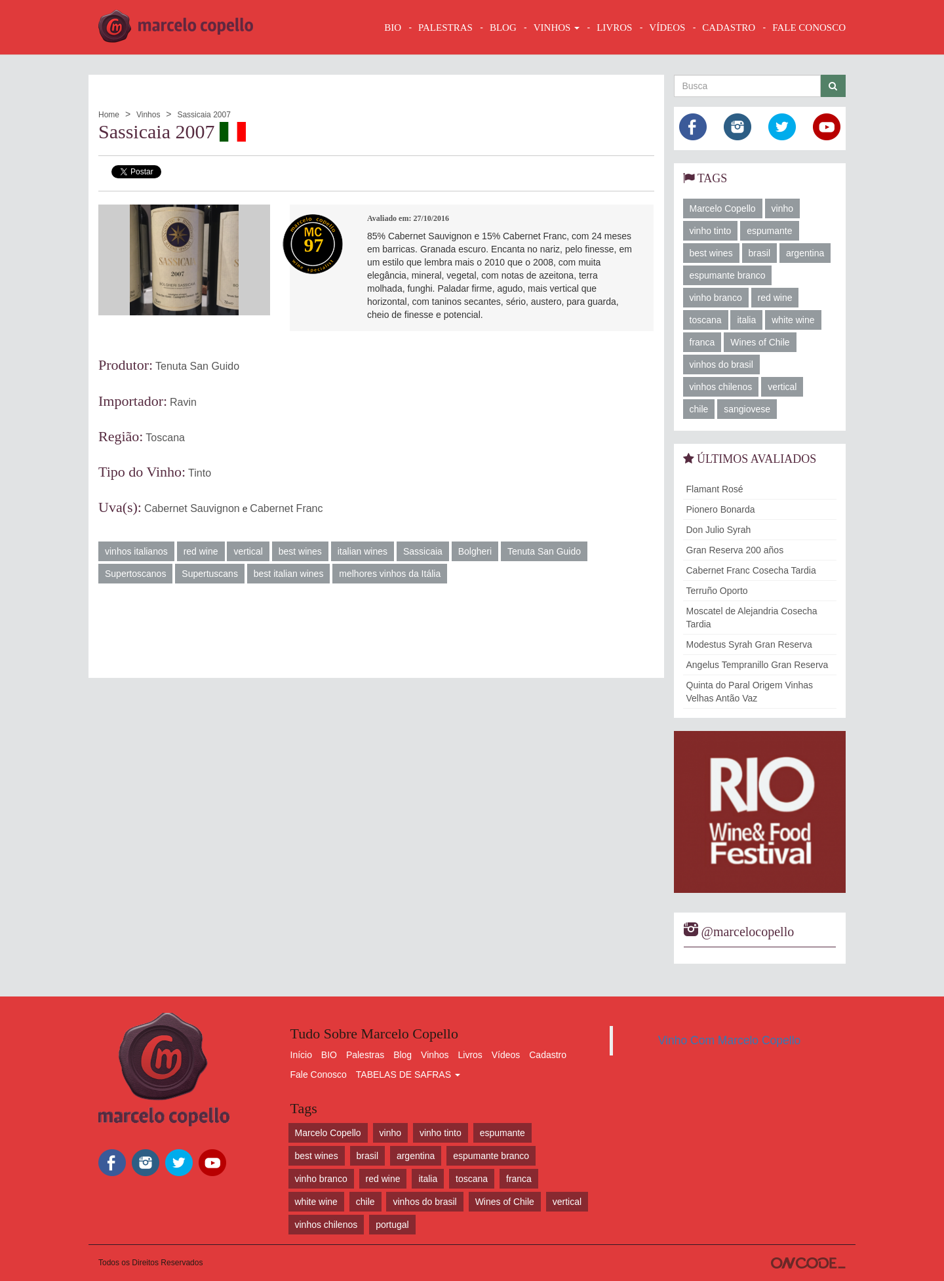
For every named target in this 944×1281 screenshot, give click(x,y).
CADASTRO (728, 27)
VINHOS (557, 27)
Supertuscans (210, 573)
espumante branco (728, 275)
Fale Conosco (318, 1074)
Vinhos (148, 114)
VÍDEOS (667, 27)
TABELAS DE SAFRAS (408, 1074)
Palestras (445, 27)
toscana (706, 320)
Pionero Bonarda (720, 509)
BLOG (503, 27)
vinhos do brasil (721, 364)
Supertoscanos (135, 573)
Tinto (199, 473)
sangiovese (747, 409)
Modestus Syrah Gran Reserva (749, 644)
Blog (402, 1055)
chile (699, 409)
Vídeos (506, 1055)
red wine (201, 551)
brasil (759, 253)
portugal (392, 1224)
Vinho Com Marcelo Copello (729, 1040)
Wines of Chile (759, 342)
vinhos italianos (136, 551)
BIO (392, 27)
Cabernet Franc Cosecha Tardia (751, 570)
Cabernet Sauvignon (192, 508)
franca (702, 342)
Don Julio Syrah (718, 529)
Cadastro (547, 1055)
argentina (805, 253)
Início (301, 1055)
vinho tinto (711, 231)
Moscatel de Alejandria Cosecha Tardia (751, 617)
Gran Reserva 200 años (735, 550)
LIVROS (614, 27)
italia (746, 320)
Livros (470, 1055)
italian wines (362, 551)
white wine (793, 320)
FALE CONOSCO (809, 27)
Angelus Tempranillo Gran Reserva (757, 665)
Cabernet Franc (286, 508)
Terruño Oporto (717, 590)
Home (108, 114)
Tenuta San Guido (197, 366)
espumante (769, 231)
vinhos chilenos (721, 387)
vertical (247, 551)
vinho (782, 208)
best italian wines (289, 573)
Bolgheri (475, 551)
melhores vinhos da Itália (390, 573)
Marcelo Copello (723, 208)
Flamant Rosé (714, 489)
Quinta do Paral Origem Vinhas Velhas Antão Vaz (750, 691)
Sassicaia (422, 551)
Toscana (165, 437)
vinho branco (716, 297)
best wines (300, 551)
